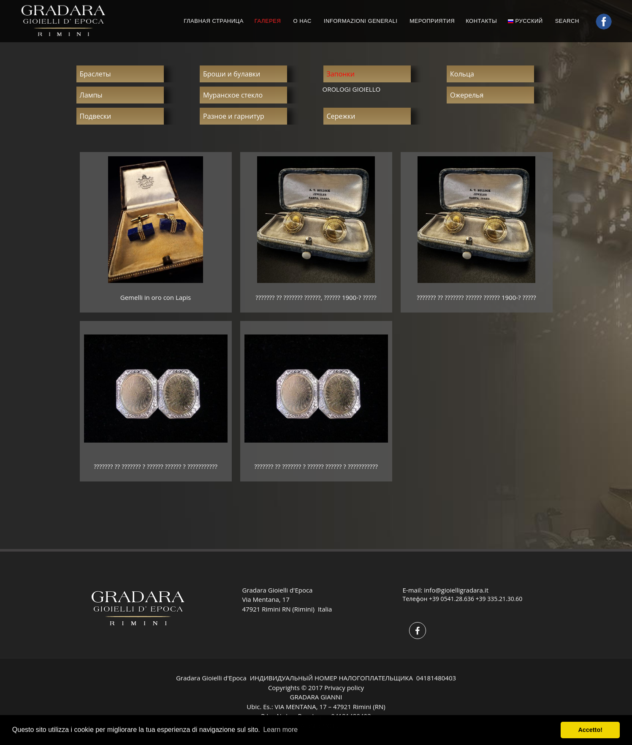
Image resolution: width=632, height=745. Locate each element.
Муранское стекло (233, 95)
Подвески (95, 116)
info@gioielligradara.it (456, 590)
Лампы (91, 95)
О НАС (302, 21)
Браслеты (95, 74)
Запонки (341, 74)
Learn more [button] (280, 729)
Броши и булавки (231, 74)
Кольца (462, 74)
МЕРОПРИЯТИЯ (432, 21)
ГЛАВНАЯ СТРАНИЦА (214, 21)
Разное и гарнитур (233, 116)
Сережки (341, 116)
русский (525, 21)
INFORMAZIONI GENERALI (360, 21)
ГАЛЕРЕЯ (268, 21)
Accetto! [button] (590, 729)
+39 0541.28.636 (451, 599)
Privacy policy (344, 687)
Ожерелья (466, 95)
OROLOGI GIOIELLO (352, 89)
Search (568, 21)
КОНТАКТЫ (481, 21)
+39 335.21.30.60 (499, 599)
